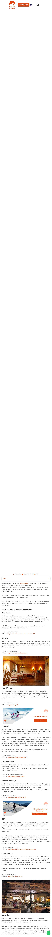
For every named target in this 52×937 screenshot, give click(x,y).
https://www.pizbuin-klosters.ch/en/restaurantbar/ (22, 849)
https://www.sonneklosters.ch (15, 776)
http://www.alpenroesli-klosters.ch (17, 757)
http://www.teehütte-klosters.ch (17, 797)
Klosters (37, 574)
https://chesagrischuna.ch (15, 876)
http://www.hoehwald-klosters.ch (17, 653)
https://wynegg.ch (13, 705)
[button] (38, 5)
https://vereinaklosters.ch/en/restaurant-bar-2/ (21, 634)
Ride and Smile (24, 583)
